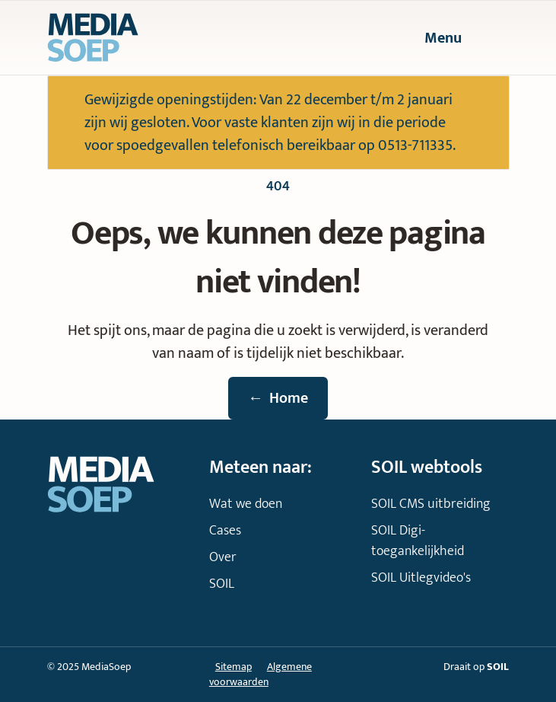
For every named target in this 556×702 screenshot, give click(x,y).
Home (278, 398)
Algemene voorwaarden (260, 674)
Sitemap (233, 666)
